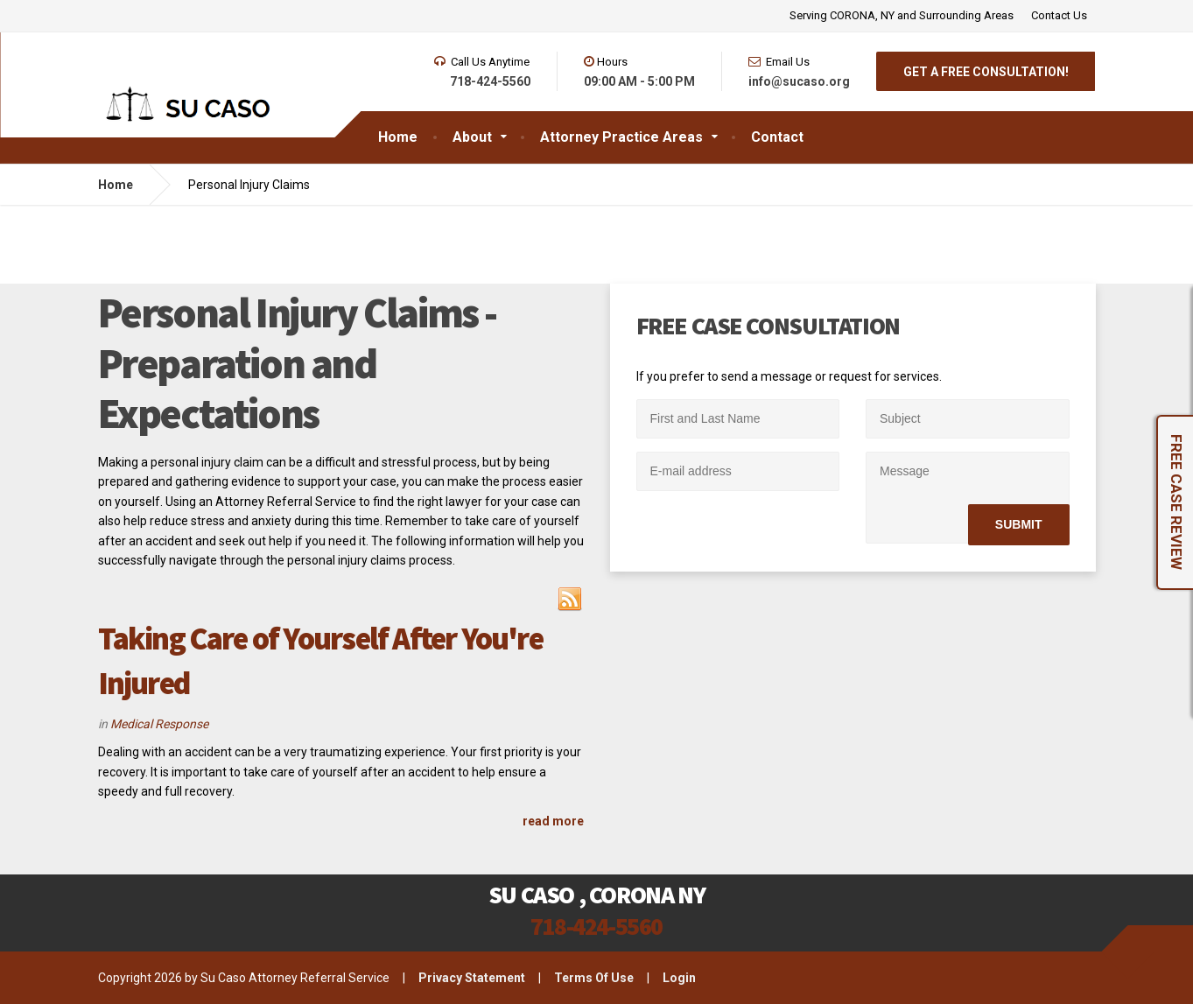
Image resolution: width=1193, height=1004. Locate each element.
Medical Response (159, 724)
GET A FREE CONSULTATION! (986, 72)
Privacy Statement (471, 978)
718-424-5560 (596, 926)
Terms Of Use (594, 978)
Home (115, 185)
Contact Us (1059, 15)
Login (679, 978)
